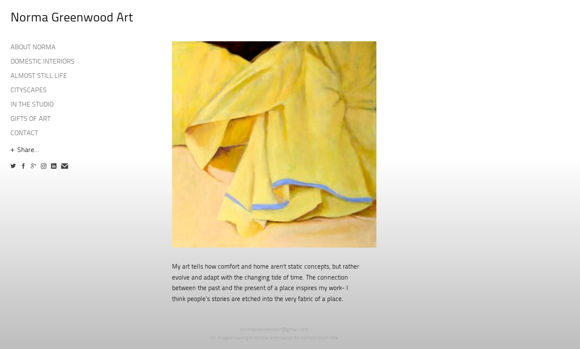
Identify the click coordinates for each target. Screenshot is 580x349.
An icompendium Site (316, 338)
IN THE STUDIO (32, 104)
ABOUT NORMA (33, 47)
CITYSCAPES (29, 90)
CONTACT (24, 133)
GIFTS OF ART (31, 119)
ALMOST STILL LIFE (39, 76)
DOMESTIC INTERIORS (43, 62)
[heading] (32, 19)
